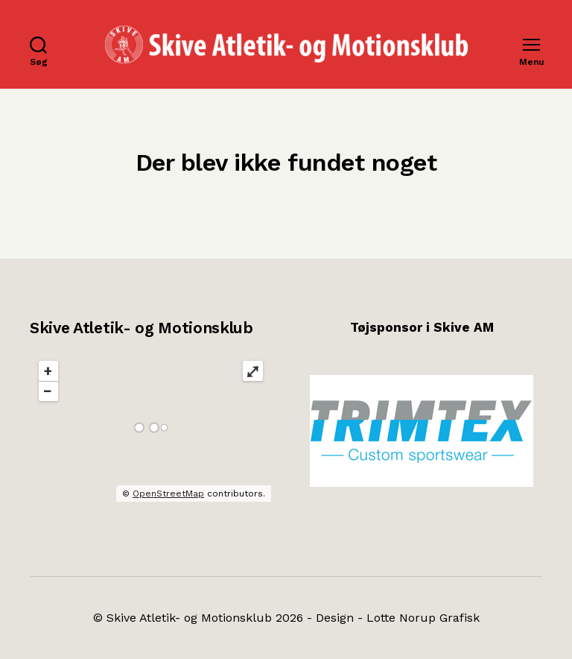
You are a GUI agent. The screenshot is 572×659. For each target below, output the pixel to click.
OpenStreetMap (168, 493)
